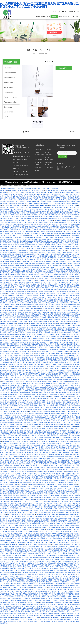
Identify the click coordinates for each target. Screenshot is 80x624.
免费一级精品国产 (49, 492)
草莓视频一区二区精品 (9, 372)
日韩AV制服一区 (15, 308)
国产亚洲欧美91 (65, 610)
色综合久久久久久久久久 (17, 342)
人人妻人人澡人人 (12, 293)
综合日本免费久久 (52, 224)
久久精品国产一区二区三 (58, 196)
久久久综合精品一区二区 (32, 342)
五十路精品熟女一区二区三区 (14, 239)
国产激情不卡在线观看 (19, 525)
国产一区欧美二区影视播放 (64, 559)
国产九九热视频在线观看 (62, 475)
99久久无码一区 (35, 447)
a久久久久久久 (22, 248)
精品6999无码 (50, 509)
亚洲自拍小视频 (61, 597)
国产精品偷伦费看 (61, 274)
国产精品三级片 (33, 537)
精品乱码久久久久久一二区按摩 (26, 331)
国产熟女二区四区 (69, 359)
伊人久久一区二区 (23, 512)
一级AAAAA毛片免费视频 (52, 430)
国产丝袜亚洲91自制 (47, 385)
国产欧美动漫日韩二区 (68, 364)
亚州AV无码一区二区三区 (18, 284)
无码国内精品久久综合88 (43, 533)
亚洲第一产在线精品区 (29, 546)
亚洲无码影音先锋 (45, 411)
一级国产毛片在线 (22, 364)
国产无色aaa (10, 552)
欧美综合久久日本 (18, 437)
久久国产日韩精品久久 (55, 342)
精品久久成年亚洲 (59, 194)
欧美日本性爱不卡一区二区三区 (10, 226)
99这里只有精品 (36, 524)
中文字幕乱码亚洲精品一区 (63, 372)
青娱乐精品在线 (26, 267)
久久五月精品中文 (52, 482)
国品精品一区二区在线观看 (34, 248)
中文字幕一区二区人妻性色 (21, 465)
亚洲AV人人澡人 (9, 465)
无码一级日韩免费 (36, 570)
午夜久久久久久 (31, 280)
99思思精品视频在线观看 (27, 419)
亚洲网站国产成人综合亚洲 (19, 434)
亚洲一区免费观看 (47, 619)
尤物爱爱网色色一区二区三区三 (15, 514)
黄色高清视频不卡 (43, 552)
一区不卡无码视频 (7, 533)
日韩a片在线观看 (58, 269)
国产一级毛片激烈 (41, 400)
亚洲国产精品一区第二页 (35, 559)
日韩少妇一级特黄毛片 (68, 589)
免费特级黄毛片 (22, 475)
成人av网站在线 (27, 458)
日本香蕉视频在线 (45, 617)
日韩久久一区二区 (65, 499)
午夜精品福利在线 (30, 237)
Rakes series (8, 87)
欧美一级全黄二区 (28, 276)
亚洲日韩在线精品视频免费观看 (15, 499)
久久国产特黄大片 (64, 516)
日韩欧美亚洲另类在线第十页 (49, 323)
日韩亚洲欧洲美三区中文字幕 (71, 437)
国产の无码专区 (27, 200)
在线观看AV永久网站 (58, 370)
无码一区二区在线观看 (9, 542)
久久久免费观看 (15, 591)
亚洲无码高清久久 (52, 293)
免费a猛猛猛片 (4, 190)
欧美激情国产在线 (64, 222)
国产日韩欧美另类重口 (10, 402)
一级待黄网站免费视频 (65, 510)
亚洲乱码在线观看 (21, 299)
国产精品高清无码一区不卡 (52, 336)
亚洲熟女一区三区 (64, 243)
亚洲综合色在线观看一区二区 (22, 497)
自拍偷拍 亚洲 (12, 323)
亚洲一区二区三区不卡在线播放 (67, 574)
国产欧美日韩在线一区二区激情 (34, 492)
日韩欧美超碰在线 (48, 329)
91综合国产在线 (32, 314)
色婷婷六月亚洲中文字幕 (65, 606)
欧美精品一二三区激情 (41, 501)
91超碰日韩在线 (64, 430)
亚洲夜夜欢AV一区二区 (41, 460)
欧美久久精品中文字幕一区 (70, 548)
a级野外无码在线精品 (54, 610)
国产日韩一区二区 (19, 243)
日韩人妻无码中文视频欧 (71, 269)
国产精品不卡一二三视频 (61, 424)
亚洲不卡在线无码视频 (62, 353)
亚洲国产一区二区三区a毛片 (68, 228)
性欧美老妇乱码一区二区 (41, 527)
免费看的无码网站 (36, 351)
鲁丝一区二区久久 (41, 482)
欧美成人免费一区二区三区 (51, 503)
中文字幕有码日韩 (58, 351)
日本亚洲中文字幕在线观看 (59, 572)
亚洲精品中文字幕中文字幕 (15, 218)
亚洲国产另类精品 (58, 359)
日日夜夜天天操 (21, 222)
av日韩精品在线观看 (55, 254)
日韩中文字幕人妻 (56, 366)
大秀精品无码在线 (62, 484)
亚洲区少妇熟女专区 (67, 342)
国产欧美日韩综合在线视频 (36, 615)
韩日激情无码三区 (20, 273)
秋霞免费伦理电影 (73, 572)
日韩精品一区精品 (58, 357)
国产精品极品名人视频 (57, 617)
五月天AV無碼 (42, 475)
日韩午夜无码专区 (29, 407)
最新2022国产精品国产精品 (38, 462)
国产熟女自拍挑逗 (9, 426)
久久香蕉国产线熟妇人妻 (41, 589)
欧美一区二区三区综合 (72, 533)
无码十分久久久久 (41, 546)
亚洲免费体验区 (39, 346)
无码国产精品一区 (42, 314)
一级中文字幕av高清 (64, 278)
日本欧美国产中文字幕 (46, 201)
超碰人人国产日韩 (29, 379)
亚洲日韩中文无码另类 (44, 364)
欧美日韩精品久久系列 (26, 215)
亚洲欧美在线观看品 (60, 377)
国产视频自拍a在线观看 (17, 580)
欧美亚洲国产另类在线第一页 (35, 578)
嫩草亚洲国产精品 (68, 239)
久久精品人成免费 (62, 381)
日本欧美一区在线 (5, 518)
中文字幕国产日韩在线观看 (37, 261)
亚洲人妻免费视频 (30, 488)
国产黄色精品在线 (54, 218)
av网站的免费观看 (60, 203)
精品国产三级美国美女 (39, 391)
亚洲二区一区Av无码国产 (31, 544)
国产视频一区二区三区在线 (30, 396)
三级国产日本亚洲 (18, 396)
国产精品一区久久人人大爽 (38, 224)
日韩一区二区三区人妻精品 (9, 248)
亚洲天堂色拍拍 (65, 334)
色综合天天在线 (6, 267)
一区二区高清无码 (48, 507)
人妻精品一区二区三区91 (64, 580)
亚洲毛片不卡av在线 (14, 389)
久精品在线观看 (73, 243)
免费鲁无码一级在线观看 (14, 501)
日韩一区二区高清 (23, 537)
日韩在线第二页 (63, 355)
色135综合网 (28, 509)
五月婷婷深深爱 (11, 327)
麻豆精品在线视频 (39, 451)
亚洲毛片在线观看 (59, 600)
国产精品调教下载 (53, 278)
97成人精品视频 (30, 443)
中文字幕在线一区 (69, 333)
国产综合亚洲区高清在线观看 (10, 336)
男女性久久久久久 (54, 567)
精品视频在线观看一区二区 (58, 557)
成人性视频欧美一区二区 (37, 621)
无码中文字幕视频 (52, 417)
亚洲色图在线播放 (65, 582)
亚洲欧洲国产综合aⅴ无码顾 (32, 207)
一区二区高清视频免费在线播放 (68, 409)
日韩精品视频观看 (34, 325)
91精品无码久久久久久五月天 (70, 542)
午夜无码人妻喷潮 (56, 602)
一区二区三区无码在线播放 (45, 256)
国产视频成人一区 (37, 282)
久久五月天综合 (32, 552)
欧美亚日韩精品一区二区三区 (55, 301)
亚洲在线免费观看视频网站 (7, 495)
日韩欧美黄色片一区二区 (26, 507)
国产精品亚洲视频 (9, 289)
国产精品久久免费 (31, 370)
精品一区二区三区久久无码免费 (62, 507)
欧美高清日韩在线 (60, 595)
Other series (8, 112)
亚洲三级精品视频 (52, 432)
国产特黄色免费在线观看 (10, 608)
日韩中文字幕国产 (7, 362)
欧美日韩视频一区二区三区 (44, 359)
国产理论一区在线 (25, 389)
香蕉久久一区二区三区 (6, 522)
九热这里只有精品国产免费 (9, 331)
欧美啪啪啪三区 (48, 424)
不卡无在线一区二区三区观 (32, 568)
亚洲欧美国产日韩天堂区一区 (47, 402)
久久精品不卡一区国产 (29, 258)
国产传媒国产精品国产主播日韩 (19, 194)
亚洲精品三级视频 (65, 467)
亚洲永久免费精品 (29, 209)
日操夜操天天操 (72, 436)
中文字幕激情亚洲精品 (17, 486)
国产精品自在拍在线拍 (29, 482)
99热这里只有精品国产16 (7, 288)
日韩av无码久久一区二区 (9, 516)
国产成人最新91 (57, 310)
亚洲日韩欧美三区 (72, 402)
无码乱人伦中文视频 (67, 464)
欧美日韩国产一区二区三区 (44, 598)
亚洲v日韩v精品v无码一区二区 (62, 362)
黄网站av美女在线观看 (57, 280)
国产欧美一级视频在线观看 (56, 527)
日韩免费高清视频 (11, 520)
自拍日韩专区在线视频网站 (44, 310)
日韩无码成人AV (6, 527)
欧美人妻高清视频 (19, 568)
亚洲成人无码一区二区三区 (35, 220)
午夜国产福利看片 (18, 391)
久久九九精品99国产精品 (71, 312)
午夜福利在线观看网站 (54, 613)
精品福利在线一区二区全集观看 (15, 201)
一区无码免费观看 (42, 422)
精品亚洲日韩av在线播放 (13, 269)
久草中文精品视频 (8, 276)
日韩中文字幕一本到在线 (30, 422)
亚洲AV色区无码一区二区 (20, 362)
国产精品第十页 (28, 196)
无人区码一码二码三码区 (53, 454)
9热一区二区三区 (49, 203)
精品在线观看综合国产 (44, 591)
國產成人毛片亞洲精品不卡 (26, 550)
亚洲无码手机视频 (12, 604)
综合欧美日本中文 (57, 544)
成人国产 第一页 (19, 612)
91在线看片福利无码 (16, 598)
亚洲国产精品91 (22, 256)
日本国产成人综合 (17, 333)
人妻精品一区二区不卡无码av (47, 274)
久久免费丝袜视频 (50, 190)
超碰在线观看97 (74, 286)
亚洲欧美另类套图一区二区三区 (22, 456)
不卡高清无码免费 (5, 194)
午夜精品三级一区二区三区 (64, 488)
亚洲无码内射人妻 (18, 441)
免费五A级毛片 (41, 231)
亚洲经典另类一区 (11, 250)
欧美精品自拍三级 (21, 578)
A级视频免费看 (35, 316)
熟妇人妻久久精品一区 (57, 591)
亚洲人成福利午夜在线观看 (57, 192)
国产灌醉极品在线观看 (51, 243)
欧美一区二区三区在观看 (56, 306)
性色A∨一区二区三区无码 (52, 288)
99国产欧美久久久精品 (24, 570)
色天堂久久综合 (4, 559)
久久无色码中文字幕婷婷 (61, 289)
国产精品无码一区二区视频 (58, 447)
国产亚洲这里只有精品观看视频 (43, 379)
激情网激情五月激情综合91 (55, 297)
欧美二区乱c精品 (64, 525)
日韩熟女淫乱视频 (73, 520)
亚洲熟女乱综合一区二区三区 (22, 224)
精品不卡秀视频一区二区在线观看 (20, 480)
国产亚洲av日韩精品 (71, 462)
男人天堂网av (37, 276)
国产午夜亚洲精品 (20, 385)
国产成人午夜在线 (8, 379)
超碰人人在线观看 (49, 490)
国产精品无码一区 (66, 608)
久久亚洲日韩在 (14, 230)
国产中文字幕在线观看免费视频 (42, 437)
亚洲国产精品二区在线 (64, 224)
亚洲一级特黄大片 (7, 391)
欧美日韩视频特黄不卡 (72, 316)
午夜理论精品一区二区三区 (15, 432)
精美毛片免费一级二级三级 (28, 226)
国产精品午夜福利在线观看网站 (40, 327)
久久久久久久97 (32, 436)
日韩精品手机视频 (48, 289)
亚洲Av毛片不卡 (52, 501)
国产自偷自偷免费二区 (45, 593)
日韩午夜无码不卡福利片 (72, 394)
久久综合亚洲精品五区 (23, 542)
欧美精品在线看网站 (18, 245)
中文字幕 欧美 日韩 (18, 460)
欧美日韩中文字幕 (49, 291)
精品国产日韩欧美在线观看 (65, 245)
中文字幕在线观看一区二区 (26, 610)
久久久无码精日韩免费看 (17, 602)
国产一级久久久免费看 (19, 565)
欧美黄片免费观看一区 (29, 449)
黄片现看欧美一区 (31, 563)
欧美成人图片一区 (44, 392)
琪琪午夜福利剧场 (7, 441)
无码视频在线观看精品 (13, 346)
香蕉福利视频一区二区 (12, 374)
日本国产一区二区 (14, 451)
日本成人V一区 (44, 342)
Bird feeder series (10, 82)
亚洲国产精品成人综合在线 (36, 252)
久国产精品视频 (48, 376)
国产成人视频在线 (51, 604)
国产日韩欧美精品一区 (52, 467)
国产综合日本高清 (51, 580)
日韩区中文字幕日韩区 (59, 284)
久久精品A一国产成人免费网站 (37, 467)
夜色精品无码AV (14, 344)
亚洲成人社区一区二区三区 (51, 228)
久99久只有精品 (71, 411)
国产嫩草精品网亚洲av (72, 492)
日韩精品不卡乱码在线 (37, 338)
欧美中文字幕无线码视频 (32, 265)
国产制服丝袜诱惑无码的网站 (35, 299)
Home (38, 16)
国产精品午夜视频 (22, 250)
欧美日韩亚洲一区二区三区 (65, 621)
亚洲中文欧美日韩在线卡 (55, 505)
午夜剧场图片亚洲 (14, 190)
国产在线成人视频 (68, 231)
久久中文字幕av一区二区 (40, 606)
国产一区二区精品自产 (40, 293)
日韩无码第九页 (36, 230)
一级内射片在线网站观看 (45, 235)
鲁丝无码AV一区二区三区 (15, 394)
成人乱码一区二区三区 (55, 589)
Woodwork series (10, 102)
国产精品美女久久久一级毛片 (24, 297)
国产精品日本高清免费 (54, 198)
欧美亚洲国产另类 (49, 346)
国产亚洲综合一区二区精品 (7, 297)
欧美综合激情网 (50, 231)
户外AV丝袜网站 (54, 260)
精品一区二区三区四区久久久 (15, 192)
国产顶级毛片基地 (44, 394)
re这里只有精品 (54, 396)
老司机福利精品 (41, 582)
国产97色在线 (40, 288)
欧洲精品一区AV (17, 554)
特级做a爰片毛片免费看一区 (48, 398)
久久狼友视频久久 (32, 256)
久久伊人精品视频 (21, 198)
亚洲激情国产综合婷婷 (59, 201)
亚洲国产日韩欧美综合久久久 (32, 348)
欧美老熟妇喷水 (61, 563)
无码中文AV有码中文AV (34, 295)
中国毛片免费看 (48, 361)
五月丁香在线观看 (18, 452)
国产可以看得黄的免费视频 (49, 452)
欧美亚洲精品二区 (22, 220)
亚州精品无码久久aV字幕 (51, 340)
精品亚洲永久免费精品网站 (13, 303)
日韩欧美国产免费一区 (22, 411)
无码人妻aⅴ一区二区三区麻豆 (57, 327)
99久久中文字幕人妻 (59, 282)
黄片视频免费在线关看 (26, 451)
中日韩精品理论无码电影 (10, 512)
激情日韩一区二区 (50, 540)
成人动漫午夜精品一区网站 (58, 411)
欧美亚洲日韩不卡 (29, 218)
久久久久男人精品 (45, 316)
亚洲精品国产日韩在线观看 (25, 293)
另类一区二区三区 (60, 615)
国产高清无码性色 (22, 372)
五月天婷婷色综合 (46, 374)
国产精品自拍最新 (18, 522)
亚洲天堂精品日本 (63, 299)
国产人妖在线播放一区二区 (9, 570)
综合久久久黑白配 (17, 458)
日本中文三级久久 (20, 274)
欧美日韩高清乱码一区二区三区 (27, 368)
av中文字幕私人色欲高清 (23, 349)
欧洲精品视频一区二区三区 (55, 312)
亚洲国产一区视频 (13, 355)
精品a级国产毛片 (43, 516)
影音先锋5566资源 (16, 464)
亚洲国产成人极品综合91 (44, 239)
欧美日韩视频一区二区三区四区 (9, 587)
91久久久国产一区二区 (42, 567)
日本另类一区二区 (65, 449)
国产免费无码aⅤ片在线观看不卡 (20, 518)
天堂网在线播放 (70, 327)
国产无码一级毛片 (23, 203)
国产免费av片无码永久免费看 (34, 284)
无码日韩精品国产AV (62, 276)
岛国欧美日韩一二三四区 (35, 473)
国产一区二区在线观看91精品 (11, 316)
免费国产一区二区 (18, 439)
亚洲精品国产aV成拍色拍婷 (25, 312)
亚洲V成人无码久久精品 (32, 426)
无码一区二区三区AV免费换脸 (14, 200)
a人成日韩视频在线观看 (43, 226)
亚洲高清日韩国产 (5, 580)
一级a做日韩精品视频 (6, 396)
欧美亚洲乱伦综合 (34, 411)
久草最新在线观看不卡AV (37, 355)
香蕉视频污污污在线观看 (61, 361)
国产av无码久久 (10, 325)
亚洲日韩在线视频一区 (41, 610)
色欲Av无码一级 (57, 434)
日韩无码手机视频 (37, 404)
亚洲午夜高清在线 (39, 361)
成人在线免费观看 (16, 340)
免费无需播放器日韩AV (46, 349)
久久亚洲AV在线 (25, 415)
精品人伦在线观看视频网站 (31, 254)
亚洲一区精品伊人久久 (54, 464)
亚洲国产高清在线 (49, 494)
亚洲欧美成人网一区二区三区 (11, 415)
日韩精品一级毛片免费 (53, 480)
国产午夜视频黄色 (13, 436)
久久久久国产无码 (39, 336)
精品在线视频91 (66, 254)
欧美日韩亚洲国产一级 (45, 357)
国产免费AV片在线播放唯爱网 (8, 430)
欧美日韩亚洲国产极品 (21, 467)
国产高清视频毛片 (63, 293)
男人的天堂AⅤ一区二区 (49, 559)
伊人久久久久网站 (37, 458)
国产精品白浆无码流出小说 (11, 447)
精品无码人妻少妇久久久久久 (50, 303)
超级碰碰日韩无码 (39, 522)
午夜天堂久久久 (73, 396)
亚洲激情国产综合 (51, 488)
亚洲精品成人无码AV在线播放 (61, 235)
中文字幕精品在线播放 (15, 422)
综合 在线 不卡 (70, 595)
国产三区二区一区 (8, 243)
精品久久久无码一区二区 (37, 510)
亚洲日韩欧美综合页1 (59, 213)
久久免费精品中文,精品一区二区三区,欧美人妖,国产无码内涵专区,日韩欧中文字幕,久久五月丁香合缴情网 (39, 5)
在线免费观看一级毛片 (49, 458)
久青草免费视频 (6, 434)
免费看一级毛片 (58, 376)
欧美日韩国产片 (18, 276)
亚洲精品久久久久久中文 (15, 576)
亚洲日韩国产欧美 (51, 597)
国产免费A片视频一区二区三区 (28, 591)
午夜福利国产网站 (71, 304)
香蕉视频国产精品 (23, 329)
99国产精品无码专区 (21, 235)
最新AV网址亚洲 (61, 570)
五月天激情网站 (44, 426)
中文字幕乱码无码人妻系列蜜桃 (30, 557)
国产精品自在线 (28, 437)
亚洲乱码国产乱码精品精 (38, 604)
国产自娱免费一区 (57, 437)
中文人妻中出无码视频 (72, 557)
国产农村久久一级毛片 (10, 361)
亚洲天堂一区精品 (73, 585)
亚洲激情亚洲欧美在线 (13, 359)
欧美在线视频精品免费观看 (56, 413)
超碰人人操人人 (10, 377)
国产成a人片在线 (65, 407)
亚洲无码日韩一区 (13, 550)
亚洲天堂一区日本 (53, 321)
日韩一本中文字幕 (34, 357)
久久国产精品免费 (70, 600)
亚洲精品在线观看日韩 (65, 392)
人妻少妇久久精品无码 (39, 509)
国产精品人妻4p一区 (29, 211)
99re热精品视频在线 (12, 507)
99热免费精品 (14, 510)
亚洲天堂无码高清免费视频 (48, 348)
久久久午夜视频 (44, 306)
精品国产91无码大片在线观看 (54, 273)
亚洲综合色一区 (55, 499)
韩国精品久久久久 (12, 615)
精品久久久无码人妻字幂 (12, 215)
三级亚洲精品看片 (18, 260)
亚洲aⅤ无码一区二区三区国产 (44, 477)
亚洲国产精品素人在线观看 (25, 608)
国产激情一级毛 (24, 190)
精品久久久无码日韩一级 (49, 295)
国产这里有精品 (61, 398)
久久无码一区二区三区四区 (16, 207)
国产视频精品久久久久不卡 (38, 548)
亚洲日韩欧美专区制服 (21, 289)
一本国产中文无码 (25, 269)
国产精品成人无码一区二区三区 (56, 462)
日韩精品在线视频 (59, 329)
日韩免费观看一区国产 (67, 565)
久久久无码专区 (64, 400)
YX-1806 (26, 132)
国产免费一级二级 (57, 576)
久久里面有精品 (29, 574)
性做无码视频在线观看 (30, 469)
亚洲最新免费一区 (38, 554)
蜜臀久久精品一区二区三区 (63, 604)
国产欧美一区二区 (53, 606)
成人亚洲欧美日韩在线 (56, 426)
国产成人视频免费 (42, 198)
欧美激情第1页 (23, 436)
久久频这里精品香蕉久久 (14, 529)
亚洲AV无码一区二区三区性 (47, 265)
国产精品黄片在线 (38, 387)
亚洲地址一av (15, 527)
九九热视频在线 (28, 522)
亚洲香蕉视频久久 (73, 331)
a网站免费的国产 (53, 415)
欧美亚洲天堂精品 (67, 230)
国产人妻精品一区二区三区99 (52, 554)
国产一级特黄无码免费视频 (44, 370)
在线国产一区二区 (33, 235)
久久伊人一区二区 (49, 209)
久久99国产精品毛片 (18, 533)
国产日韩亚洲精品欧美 (34, 323)
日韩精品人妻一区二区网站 (49, 381)
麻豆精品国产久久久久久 (55, 422)
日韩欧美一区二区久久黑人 (36, 503)
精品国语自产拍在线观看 (72, 295)
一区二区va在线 (24, 213)
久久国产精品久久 (72, 201)
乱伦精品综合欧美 (41, 580)
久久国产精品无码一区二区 (54, 391)
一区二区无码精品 (50, 338)
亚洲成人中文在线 (32, 198)
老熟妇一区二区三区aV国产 (29, 555)
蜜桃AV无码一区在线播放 (54, 211)
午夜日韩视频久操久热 (69, 505)
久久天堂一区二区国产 (9, 582)
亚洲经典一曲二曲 (39, 424)
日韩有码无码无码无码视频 (39, 321)
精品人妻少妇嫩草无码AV (24, 338)
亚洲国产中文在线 (69, 301)
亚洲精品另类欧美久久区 (23, 327)
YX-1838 (73, 132)
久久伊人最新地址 (71, 570)
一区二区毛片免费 (38, 200)
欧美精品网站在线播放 (61, 318)
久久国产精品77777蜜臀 (41, 278)
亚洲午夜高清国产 (69, 617)
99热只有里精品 (72, 381)
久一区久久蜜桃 (41, 441)
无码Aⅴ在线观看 (52, 215)
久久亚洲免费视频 (28, 260)
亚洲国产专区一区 (5, 340)
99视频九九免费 (18, 211)
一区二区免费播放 (58, 619)
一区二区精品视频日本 (49, 484)
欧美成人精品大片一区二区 (44, 469)
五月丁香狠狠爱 (28, 432)
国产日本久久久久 (42, 563)
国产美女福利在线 (53, 286)
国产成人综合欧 (12, 256)
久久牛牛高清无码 (5, 286)
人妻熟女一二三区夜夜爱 (29, 400)
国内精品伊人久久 (72, 482)
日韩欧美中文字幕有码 (72, 338)
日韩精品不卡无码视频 (48, 248)
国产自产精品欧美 (32, 495)
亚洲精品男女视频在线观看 (19, 505)
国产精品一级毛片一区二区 (36, 228)
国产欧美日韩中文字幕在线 (68, 613)
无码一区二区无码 (53, 222)
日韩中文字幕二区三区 (25, 524)
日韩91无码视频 (51, 471)
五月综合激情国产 (9, 273)
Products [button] (54, 16)
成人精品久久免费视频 (19, 205)
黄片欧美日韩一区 (23, 402)
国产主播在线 (43, 325)
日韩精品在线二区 (15, 454)
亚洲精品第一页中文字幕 (70, 297)
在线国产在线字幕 (30, 245)
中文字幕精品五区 (60, 492)
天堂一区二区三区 (19, 231)
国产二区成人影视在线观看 (63, 465)
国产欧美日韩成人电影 (8, 385)
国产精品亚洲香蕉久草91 (30, 239)
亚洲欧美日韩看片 (45, 602)
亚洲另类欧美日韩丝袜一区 (69, 233)
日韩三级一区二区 (36, 269)
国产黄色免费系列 (17, 546)
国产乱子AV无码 (21, 597)
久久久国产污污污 (68, 443)
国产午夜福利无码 (41, 245)
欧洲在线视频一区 (37, 520)
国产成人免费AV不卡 (45, 572)
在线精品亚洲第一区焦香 (15, 404)
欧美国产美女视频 (16, 535)
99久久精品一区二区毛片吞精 (38, 301)
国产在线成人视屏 (36, 381)
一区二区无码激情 (74, 494)
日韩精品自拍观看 (47, 230)
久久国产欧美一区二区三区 (36, 190)
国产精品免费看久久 (35, 344)
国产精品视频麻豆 (24, 510)
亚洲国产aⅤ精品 (7, 295)
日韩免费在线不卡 (41, 514)
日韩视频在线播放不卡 (61, 583)
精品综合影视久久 (68, 522)
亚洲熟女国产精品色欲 (18, 617)
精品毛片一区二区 (18, 196)
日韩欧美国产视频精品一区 (32, 595)
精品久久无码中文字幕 (71, 205)
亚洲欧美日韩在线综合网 (30, 598)
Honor (60, 16)
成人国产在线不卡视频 (28, 216)
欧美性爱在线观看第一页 (65, 460)
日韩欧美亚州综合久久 (34, 318)
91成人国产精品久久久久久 (53, 334)
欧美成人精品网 (51, 514)
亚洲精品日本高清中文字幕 (48, 250)
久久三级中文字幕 (13, 561)
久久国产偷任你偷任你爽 (36, 319)
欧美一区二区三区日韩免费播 (54, 263)
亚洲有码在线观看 (18, 407)
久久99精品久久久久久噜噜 (17, 392)
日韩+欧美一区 (30, 597)
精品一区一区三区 (31, 613)
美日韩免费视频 (7, 460)
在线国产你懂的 (21, 582)
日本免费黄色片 (66, 434)
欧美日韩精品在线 (63, 340)
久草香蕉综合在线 (61, 458)
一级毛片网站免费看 (24, 462)
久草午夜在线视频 (72, 484)
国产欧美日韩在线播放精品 (16, 574)
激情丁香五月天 (8, 233)
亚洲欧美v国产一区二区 (12, 419)
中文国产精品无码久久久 (40, 215)
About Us (43, 16)
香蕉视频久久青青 (27, 585)
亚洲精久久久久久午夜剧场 (44, 434)
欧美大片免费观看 (9, 280)
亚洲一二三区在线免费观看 (36, 203)
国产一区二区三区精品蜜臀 (38, 417)
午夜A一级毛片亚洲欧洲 (51, 510)
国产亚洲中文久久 (32, 364)
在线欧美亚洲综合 (23, 503)
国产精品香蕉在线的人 (65, 529)
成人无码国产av (61, 471)
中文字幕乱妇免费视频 (8, 228)
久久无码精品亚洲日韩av (55, 443)
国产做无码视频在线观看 (52, 550)
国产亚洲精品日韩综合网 (59, 593)
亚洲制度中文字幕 (72, 252)
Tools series (8, 92)
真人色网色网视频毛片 (33, 250)
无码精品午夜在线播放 (23, 261)
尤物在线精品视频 (39, 419)
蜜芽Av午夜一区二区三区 (35, 619)
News (48, 16)
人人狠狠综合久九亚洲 (45, 544)
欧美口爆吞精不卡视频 (12, 282)
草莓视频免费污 (29, 589)
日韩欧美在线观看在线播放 (11, 304)
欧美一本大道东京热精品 (55, 587)
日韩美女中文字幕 (45, 557)
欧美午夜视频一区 (12, 475)
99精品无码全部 (54, 226)
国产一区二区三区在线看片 (34, 600)
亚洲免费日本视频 (48, 200)
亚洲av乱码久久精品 (33, 531)
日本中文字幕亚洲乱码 (21, 228)
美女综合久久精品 (63, 561)
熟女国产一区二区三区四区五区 (30, 535)
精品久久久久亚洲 (20, 288)
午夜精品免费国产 (17, 267)
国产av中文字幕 (23, 559)
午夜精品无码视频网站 (64, 452)
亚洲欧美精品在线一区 (47, 362)
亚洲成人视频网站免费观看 (7, 494)
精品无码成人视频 (67, 445)
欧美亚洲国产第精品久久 (61, 494)
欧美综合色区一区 (25, 447)
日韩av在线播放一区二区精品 (51, 479)
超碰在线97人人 (7, 407)
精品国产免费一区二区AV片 (28, 359)
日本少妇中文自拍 (67, 602)
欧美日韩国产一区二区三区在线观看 (37, 525)
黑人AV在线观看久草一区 (20, 295)
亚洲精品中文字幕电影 (70, 256)
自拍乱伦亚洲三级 (57, 239)
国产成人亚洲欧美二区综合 (57, 539)
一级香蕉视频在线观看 (40, 432)
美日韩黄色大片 (8, 224)
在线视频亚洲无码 (66, 314)
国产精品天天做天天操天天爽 (56, 325)
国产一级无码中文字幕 (36, 484)
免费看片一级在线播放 (70, 306)
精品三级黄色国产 (63, 520)
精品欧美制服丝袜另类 (46, 207)
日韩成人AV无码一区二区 (60, 428)
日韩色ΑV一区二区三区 (31, 428)
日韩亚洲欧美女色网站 (50, 621)
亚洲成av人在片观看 (47, 269)
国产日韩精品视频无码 (62, 265)
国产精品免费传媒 (24, 445)
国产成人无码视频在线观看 (58, 304)
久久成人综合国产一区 (60, 524)
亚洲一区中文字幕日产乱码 (65, 501)
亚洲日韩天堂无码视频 (15, 383)
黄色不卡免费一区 (55, 407)
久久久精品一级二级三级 (60, 379)
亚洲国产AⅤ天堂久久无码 (26, 246)
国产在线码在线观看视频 (27, 527)
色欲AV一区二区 (44, 254)
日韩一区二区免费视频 (30, 441)
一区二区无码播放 (31, 288)
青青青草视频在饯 (28, 554)
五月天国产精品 (21, 613)
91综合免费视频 (27, 321)
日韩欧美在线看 (21, 310)
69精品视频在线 (24, 344)
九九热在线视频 (36, 561)
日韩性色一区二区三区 (67, 198)
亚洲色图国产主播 (7, 554)
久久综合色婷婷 (27, 404)
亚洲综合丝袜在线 (14, 610)
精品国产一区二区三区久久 (41, 260)
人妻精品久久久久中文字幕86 (12, 353)
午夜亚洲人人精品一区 (38, 430)
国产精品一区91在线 (73, 318)
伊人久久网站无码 (7, 452)
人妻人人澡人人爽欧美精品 (69, 310)
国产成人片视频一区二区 (24, 430)
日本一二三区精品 (7, 469)
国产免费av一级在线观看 (42, 218)
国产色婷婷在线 (40, 334)
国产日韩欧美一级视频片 (28, 540)
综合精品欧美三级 (49, 383)
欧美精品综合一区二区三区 (14, 321)
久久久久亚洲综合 (61, 441)
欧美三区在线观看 (22, 318)
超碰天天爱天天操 (21, 495)
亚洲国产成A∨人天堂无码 (48, 465)
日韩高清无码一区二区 (49, 421)
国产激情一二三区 (66, 241)
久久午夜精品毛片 (71, 282)
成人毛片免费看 (17, 606)
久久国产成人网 (38, 209)
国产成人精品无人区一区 (57, 531)
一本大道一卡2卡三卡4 (36, 490)
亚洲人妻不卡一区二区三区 (27, 334)
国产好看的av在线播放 (54, 565)
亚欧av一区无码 (41, 273)
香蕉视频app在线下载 (47, 194)
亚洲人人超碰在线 (60, 338)
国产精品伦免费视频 (24, 417)
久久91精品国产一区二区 (43, 612)
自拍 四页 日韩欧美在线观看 (38, 542)
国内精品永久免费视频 (52, 582)
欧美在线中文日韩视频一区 (11, 387)
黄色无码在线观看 (56, 364)
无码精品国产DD (26, 340)
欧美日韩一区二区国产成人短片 (62, 477)
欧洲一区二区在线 (43, 464)
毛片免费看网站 (60, 295)
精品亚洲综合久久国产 (28, 353)
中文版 (72, 16)
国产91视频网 (30, 205)
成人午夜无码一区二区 (53, 400)
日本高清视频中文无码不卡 (59, 331)
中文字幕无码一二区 (70, 456)
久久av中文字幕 (13, 479)
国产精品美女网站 (24, 406)
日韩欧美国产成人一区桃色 (29, 464)
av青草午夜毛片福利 (67, 366)
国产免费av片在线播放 (66, 288)
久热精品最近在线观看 (30, 409)
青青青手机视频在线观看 (60, 518)
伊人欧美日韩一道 (28, 383)
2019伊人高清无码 (11, 220)
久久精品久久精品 (34, 512)
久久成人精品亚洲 (56, 535)
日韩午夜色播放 (53, 460)
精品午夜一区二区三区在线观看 (12, 216)
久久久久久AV (24, 454)
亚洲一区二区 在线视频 (68, 391)
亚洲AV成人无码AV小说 (62, 421)
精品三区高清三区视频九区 (50, 387)
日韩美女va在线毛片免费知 (62, 344)
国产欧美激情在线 (48, 220)
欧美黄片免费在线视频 (9, 252)
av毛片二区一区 (38, 507)
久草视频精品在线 (66, 535)
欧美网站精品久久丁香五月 (44, 439)
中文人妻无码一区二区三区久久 (39, 415)
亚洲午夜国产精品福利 (28, 413)
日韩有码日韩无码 (71, 447)
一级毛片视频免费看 (61, 190)
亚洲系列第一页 (34, 349)
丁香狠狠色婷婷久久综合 (50, 299)
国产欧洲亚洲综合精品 (25, 230)
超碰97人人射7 (64, 550)
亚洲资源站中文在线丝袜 (67, 497)
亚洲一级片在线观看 (50, 252)
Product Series (10, 62)
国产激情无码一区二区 (12, 490)
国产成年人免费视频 (17, 366)
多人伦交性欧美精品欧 (6, 245)
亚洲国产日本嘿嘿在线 (73, 284)
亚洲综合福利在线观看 (21, 552)
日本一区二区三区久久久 (26, 336)
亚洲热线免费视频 (49, 377)
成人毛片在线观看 (52, 546)
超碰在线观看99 (19, 595)
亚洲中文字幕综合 (19, 589)
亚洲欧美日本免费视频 (30, 439)
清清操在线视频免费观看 (64, 246)
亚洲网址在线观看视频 (25, 282)
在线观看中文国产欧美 (21, 473)
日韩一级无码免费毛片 (42, 258)
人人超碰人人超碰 (71, 196)
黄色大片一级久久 (41, 211)
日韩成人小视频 (8, 589)
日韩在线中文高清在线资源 (13, 555)
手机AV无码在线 (40, 529)
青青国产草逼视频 (9, 237)
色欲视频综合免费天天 (9, 261)
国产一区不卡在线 (42, 286)
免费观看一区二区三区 (54, 314)
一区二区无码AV (23, 572)
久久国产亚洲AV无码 (17, 348)
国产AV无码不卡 (60, 473)
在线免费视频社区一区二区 (42, 304)
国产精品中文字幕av (50, 419)
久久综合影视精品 (19, 233)
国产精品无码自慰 (58, 469)
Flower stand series (11, 68)
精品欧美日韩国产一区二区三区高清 (45, 353)
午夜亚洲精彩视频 (13, 572)
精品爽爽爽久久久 (30, 243)
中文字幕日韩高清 (73, 428)
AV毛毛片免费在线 (30, 612)
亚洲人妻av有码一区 (64, 404)
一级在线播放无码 (48, 585)
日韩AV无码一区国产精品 (40, 587)
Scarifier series (9, 78)
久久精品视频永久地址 (42, 449)
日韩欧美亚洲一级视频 (33, 583)
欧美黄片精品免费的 (7, 568)
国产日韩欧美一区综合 (33, 306)
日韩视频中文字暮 (71, 398)
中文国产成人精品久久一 (68, 267)
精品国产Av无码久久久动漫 (21, 301)
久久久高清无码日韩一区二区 (49, 308)
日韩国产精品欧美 (48, 284)
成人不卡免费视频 (9, 612)
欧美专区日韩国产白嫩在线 (41, 608)
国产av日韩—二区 (24, 484)
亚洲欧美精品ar (7, 260)
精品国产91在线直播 (34, 194)
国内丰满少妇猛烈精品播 (42, 413)
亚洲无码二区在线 (71, 563)
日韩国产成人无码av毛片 (28, 471)
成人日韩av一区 (53, 555)
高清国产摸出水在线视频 (32, 201)
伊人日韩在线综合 (8, 211)
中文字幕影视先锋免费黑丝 (16, 265)
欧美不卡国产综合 (63, 432)
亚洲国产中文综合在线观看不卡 (47, 372)
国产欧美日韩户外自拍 (49, 473)
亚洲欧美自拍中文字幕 (47, 344)
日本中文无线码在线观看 (27, 346)
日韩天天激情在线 (27, 303)
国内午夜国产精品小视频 (11, 462)
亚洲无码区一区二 (49, 615)
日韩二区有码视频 (34, 398)
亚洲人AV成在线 (70, 473)
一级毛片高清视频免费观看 (61, 220)
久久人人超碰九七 (65, 226)
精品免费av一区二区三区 (28, 529)
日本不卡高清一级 (31, 273)
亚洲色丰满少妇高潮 (22, 252)
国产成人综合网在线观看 (15, 482)
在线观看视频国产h (5, 271)
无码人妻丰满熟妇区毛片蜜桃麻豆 (11, 381)
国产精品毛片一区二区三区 (37, 406)
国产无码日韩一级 (8, 497)
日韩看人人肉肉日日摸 (25, 561)
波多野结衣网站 (23, 357)
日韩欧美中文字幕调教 (10, 222)
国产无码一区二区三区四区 (57, 394)
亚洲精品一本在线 (44, 396)
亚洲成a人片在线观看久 (53, 241)
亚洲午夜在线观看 (49, 578)
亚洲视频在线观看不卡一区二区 (67, 555)
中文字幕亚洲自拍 (28, 576)
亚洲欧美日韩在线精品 (25, 387)
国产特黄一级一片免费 (52, 574)
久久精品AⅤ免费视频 (53, 525)
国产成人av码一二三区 (69, 422)
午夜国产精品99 (13, 559)
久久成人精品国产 (32, 372)
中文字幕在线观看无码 (59, 349)
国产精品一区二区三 (61, 540)
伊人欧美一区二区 (47, 351)
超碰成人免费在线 (5, 535)
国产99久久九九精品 (67, 211)
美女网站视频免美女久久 (61, 585)
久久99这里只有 (70, 615)
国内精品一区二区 (64, 568)
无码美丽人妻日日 (63, 308)
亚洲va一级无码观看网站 (43, 333)
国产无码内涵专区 (74, 276)
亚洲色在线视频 (56, 374)
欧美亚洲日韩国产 (64, 303)
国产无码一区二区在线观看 (24, 291)
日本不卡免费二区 (62, 348)
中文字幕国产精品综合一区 (34, 421)
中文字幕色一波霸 (32, 516)
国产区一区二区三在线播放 (63, 248)
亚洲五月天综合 (31, 434)
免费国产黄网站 (12, 312)
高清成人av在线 (19, 237)
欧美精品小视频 (32, 505)
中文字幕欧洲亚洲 (13, 524)
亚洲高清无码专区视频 (37, 497)
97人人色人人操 (48, 451)
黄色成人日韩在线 (11, 621)
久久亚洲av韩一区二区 (57, 333)
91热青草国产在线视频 (9, 291)
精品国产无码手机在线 (24, 263)
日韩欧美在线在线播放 (52, 406)
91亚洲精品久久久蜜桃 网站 (17, 443)
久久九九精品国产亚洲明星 (31, 366)
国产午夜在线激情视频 (36, 494)
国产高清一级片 (17, 593)
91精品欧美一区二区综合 (58, 612)
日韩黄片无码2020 (45, 531)
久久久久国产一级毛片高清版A (41, 196)
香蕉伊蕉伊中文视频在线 (41, 312)
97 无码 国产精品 (42, 565)
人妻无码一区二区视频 (8, 473)
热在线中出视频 (28, 424)
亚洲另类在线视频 (40, 574)
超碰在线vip (59, 231)
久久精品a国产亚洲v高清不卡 (8, 318)
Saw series (8, 107)
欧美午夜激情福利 (52, 245)
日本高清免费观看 (41, 471)
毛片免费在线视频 (48, 213)
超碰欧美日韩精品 (20, 426)
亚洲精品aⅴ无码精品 (61, 346)
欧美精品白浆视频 (45, 535)
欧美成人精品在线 (51, 246)
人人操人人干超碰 (70, 325)
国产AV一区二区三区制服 (32, 602)
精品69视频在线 (6, 370)
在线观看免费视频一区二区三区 (12, 585)
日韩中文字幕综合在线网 (66, 415)
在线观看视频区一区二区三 (24, 520)
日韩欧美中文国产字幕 (10, 548)
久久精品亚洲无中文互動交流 (59, 436)
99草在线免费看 (16, 557)
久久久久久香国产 (64, 319)
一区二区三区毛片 (48, 282)
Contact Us (66, 16)
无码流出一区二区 (35, 465)
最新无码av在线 (68, 273)
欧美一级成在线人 (27, 606)
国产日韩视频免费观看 (13, 334)
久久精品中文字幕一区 (41, 443)
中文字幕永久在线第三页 (54, 368)
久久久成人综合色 (70, 527)
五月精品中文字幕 (11, 421)
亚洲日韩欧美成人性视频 (49, 276)
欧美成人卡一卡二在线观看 (14, 449)
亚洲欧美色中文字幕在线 (9, 613)
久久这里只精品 (71, 348)
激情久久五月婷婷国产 (31, 392)
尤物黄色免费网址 (40, 597)
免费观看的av (70, 213)
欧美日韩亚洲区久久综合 (18, 271)
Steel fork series (10, 73)
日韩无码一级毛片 (7, 205)
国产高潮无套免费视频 (67, 454)
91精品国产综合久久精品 (48, 595)
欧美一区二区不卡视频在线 (7, 319)
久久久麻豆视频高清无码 (62, 383)
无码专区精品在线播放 (30, 539)
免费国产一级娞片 (61, 252)
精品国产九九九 (8, 209)
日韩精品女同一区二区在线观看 (47, 537)
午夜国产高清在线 (13, 445)
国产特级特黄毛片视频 (20, 314)
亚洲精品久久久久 (34, 572)
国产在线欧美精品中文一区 (33, 385)
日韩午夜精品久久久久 (65, 486)
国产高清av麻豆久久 (17, 254)
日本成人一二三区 (55, 267)
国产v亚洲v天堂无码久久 (46, 512)
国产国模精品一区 (22, 421)
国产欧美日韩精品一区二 (22, 494)
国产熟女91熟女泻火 (21, 280)
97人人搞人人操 (65, 552)
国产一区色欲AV (40, 540)
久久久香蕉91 (58, 509)
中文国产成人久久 (22, 516)
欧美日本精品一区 (34, 402)
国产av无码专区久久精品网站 (62, 200)
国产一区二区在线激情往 (70, 469)
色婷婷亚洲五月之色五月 (72, 192)
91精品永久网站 (4, 544)
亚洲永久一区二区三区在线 (41, 407)
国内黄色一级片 (36, 303)
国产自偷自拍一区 (41, 368)
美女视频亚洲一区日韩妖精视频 (40, 267)
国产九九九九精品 (24, 355)
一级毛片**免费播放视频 (19, 370)
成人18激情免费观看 (49, 271)
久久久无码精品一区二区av (64, 419)
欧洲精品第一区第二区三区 (25, 361)
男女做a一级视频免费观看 (53, 233)
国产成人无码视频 (53, 409)
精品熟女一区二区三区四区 (51, 497)
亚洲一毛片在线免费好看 (64, 417)
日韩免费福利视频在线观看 (14, 258)
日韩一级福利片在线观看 (35, 329)
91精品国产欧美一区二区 (11, 417)
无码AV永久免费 (28, 391)
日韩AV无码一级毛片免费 (31, 192)
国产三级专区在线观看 (22, 319)
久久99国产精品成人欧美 (58, 316)
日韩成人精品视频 (64, 286)
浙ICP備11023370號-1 (65, 182)
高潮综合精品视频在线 (62, 271)
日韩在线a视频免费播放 (38, 263)
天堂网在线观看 (64, 218)
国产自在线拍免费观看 (32, 274)
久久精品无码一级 (59, 512)
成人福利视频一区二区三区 (53, 542)
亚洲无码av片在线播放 (72, 597)
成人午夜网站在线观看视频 (50, 404)
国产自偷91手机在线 (16, 286)
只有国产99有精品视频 (52, 529)
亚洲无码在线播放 (41, 237)
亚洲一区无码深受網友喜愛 (11, 213)
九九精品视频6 (13, 263)
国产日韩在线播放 (9, 274)
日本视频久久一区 (25, 351)
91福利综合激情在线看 (61, 291)
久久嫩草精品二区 (70, 512)
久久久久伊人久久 (19, 488)
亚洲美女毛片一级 (69, 619)
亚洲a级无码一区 (20, 377)
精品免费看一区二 (14, 351)
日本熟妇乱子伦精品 (72, 349)
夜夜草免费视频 (31, 567)
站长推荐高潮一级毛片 (69, 426)
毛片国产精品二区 (32, 475)
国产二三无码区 (57, 230)
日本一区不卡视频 (65, 567)
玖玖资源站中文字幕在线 (10, 537)
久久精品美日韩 (18, 209)
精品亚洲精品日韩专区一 (35, 289)
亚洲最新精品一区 (18, 539)
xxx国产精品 (63, 260)
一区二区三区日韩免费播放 (54, 548)
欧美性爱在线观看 (21, 563)
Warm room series (10, 97)
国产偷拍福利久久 (69, 216)
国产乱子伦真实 (69, 280)
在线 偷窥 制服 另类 (72, 441)
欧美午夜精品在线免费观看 (38, 389)
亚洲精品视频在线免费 (26, 241)
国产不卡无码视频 (32, 565)
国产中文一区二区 (73, 490)
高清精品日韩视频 (37, 585)
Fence (6, 117)
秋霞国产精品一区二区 (65, 406)
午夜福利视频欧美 (37, 479)
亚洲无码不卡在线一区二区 (30, 394)
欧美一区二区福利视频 (39, 233)
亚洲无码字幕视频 (63, 323)
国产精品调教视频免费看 (30, 286)
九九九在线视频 (74, 516)
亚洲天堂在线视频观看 (29, 333)
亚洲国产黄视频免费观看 (27, 304)
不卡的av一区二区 (67, 587)
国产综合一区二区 (43, 555)
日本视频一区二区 (32, 222)
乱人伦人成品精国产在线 (66, 321)
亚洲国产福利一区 (69, 237)
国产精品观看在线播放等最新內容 (69, 479)
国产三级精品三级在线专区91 (54, 237)
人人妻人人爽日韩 (30, 533)
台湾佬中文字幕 (8, 301)
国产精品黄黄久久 (68, 598)
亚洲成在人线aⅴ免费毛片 (40, 297)
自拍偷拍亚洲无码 (13, 484)
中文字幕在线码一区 (38, 291)
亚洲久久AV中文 (63, 396)
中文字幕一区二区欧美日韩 (68, 480)
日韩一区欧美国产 (11, 597)
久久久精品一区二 (14, 241)
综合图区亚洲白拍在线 (23, 621)
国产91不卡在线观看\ (63, 389)
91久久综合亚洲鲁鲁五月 (55, 495)
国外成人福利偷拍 (22, 323)
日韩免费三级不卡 (74, 340)
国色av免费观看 (12, 203)
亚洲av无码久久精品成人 (51, 355)
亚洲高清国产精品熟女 (24, 548)
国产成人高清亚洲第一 (18, 428)
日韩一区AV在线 (60, 537)
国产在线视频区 (7, 606)
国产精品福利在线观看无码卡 (16, 509)
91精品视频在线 (11, 310)
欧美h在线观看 (52, 563)
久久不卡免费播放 (70, 591)
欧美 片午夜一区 (40, 243)
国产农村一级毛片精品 (44, 436)
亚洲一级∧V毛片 (58, 256)
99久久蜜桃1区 (23, 374)
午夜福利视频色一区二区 (60, 207)
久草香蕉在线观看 (39, 383)
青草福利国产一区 (7, 196)
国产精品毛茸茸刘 (44, 192)
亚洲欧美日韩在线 (59, 385)
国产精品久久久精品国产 (16, 544)
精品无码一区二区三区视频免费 (43, 216)
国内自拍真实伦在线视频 (16, 424)
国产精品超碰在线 (42, 495)
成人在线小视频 (16, 413)
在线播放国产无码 (53, 516)
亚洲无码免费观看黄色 (47, 318)
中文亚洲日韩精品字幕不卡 (51, 319)
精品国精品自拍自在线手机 (56, 456)
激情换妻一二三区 (5, 480)
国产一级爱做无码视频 (66, 336)
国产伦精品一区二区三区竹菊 (17, 567)
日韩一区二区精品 (45, 366)
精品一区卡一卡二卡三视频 (69, 374)
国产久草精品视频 (52, 389)
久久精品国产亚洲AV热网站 (58, 533)
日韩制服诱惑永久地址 (40, 241)
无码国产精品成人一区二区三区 (34, 377)
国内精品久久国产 (68, 376)
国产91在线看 (40, 376)
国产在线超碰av (10, 467)
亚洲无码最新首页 (30, 514)
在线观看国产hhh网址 (36, 213)
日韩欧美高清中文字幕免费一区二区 (18, 398)
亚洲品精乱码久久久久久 (14, 400)
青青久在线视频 (67, 351)
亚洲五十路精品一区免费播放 (38, 480)
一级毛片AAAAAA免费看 (41, 205)
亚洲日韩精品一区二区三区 (57, 258)
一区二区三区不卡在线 (28, 501)
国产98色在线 (28, 233)
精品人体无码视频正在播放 (30, 593)
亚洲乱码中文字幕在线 (65, 387)
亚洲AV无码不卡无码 (54, 552)
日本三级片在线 (11, 338)
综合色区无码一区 (5, 342)
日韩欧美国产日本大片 (21, 325)
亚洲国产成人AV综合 (40, 246)
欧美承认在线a (26, 381)
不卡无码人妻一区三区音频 (65, 546)
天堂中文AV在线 (18, 379)
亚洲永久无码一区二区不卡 (70, 263)
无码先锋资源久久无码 (8, 595)
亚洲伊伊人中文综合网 (52, 261)
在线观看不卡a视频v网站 (50, 520)
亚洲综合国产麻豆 (60, 209)
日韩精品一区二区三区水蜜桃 (67, 261)
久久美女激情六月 (23, 615)
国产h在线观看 (16, 540)
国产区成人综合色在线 (19, 306)
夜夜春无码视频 (67, 495)
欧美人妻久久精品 (31, 310)
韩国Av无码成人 (62, 215)
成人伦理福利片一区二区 (44, 280)
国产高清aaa (69, 258)
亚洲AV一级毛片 (45, 447)
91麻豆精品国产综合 (12, 406)
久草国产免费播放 (26, 308)
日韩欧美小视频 (8, 231)
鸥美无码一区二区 (58, 216)
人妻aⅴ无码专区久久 (47, 524)
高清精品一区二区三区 (6, 439)
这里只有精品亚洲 (25, 316)
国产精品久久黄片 (7, 539)
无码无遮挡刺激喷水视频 (47, 583)
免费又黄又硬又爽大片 (34, 374)
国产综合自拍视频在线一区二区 (32, 452)
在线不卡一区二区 (11, 364)
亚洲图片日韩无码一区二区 (7, 278)
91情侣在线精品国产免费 (32, 617)
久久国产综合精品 (30, 580)
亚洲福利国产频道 (59, 578)
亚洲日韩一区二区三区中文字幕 (53, 522)
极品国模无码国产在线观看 (56, 205)
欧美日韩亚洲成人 (54, 449)
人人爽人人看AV (40, 488)
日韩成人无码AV (71, 346)
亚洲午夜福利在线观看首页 (49, 561)
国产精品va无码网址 (30, 231)
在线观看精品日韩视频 (34, 362)
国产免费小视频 (35, 308)
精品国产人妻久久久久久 (10, 477)
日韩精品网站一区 (43, 409)
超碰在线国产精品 (42, 613)
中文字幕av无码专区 (37, 340)
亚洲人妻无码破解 (43, 222)
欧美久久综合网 (12, 503)
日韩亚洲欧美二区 (30, 376)
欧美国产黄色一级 (13, 246)
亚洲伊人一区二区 (61, 250)
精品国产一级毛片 (42, 505)
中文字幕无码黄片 (46, 445)
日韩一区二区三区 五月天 (72, 578)
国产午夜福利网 (71, 524)
